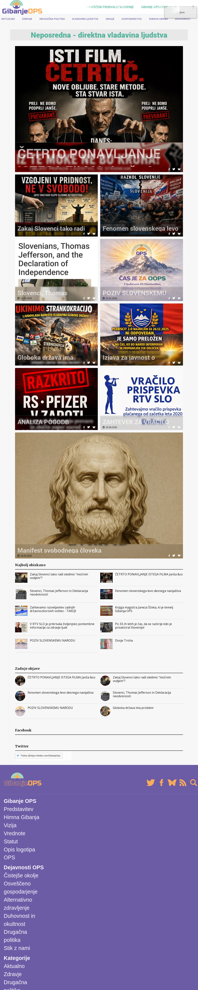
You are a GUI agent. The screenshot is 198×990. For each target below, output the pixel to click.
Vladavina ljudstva (85, 18)
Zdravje (27, 18)
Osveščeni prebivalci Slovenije (110, 7)
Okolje (110, 18)
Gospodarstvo (131, 18)
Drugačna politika (52, 18)
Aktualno (8, 18)
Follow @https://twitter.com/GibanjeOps (40, 755)
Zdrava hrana (158, 18)
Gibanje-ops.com (154, 7)
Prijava (188, 9)
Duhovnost (183, 18)
